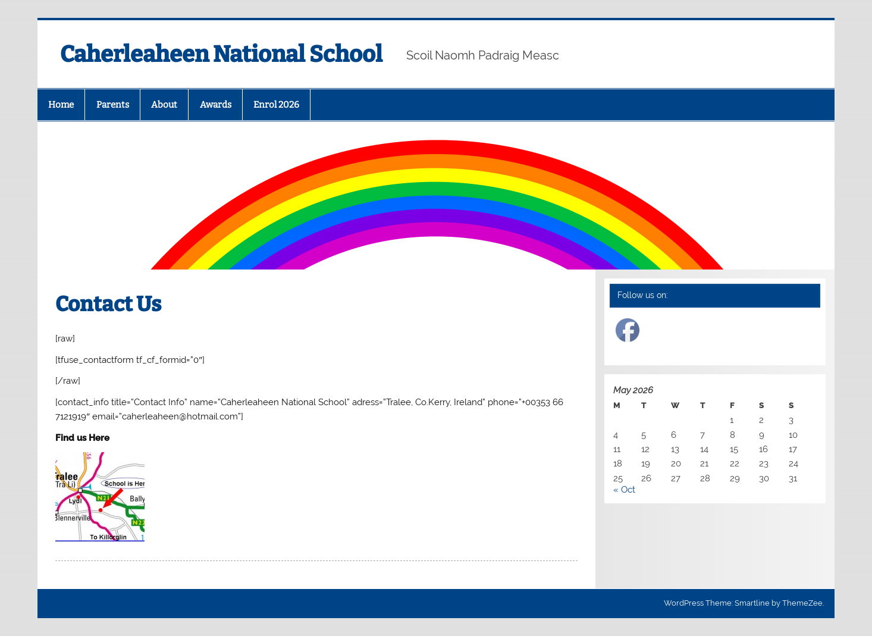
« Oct (624, 489)
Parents (112, 104)
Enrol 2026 (276, 104)
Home (61, 104)
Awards (215, 104)
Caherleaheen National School (221, 54)
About (164, 104)
